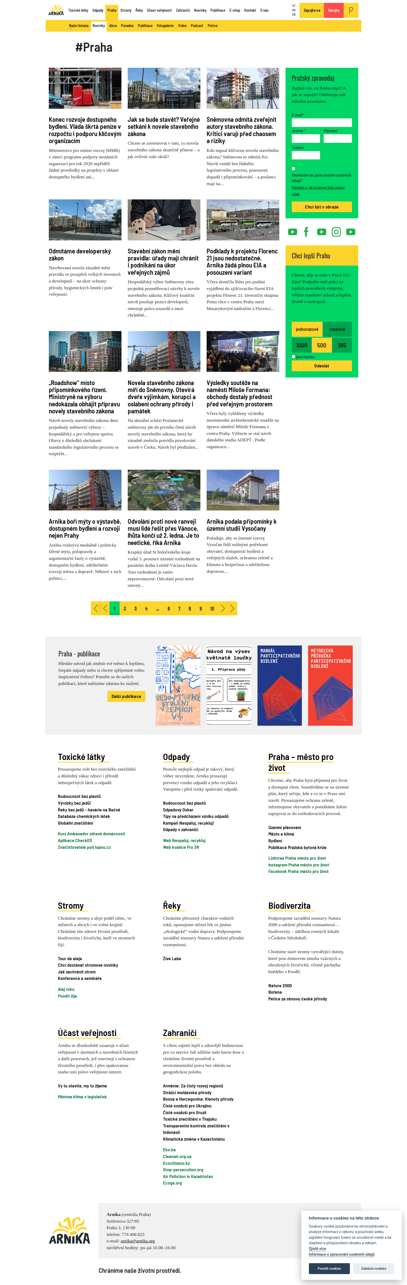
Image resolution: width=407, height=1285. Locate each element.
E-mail (298, 114)
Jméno (299, 130)
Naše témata (79, 26)
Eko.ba (169, 1149)
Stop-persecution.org (183, 1169)
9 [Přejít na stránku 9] (201, 608)
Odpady (97, 10)
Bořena (275, 991)
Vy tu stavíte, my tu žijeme (82, 1085)
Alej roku (66, 988)
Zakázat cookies (373, 1268)
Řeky (139, 10)
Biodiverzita (289, 904)
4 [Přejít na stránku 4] (146, 608)
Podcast (197, 25)
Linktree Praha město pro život (297, 857)
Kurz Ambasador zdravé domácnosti (91, 833)
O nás (264, 10)
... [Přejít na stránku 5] (157, 608)
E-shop (234, 10)
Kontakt (250, 10)
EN (293, 14)
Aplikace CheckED (75, 840)
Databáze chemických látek (84, 816)
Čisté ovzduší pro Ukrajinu (187, 1105)
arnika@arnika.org (138, 1240)
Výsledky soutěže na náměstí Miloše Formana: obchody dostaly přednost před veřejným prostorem (240, 393)
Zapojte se (312, 10)
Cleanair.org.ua (177, 1156)
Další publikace (126, 696)
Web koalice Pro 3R (181, 847)
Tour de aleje (70, 958)
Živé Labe (172, 958)
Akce (113, 25)
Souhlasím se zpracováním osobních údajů (321, 177)
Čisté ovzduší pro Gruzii (184, 1111)
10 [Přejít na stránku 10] (212, 608)
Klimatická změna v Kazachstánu (194, 1138)
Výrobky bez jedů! (74, 802)
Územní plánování (284, 827)
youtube (293, 229)
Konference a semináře (80, 978)
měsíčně (337, 329)
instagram (336, 229)
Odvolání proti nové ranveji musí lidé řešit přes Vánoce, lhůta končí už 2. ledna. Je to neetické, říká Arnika (163, 531)
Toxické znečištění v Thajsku (190, 1118)
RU (293, 10)
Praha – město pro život (301, 762)
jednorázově (307, 329)
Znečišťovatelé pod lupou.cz (84, 847)
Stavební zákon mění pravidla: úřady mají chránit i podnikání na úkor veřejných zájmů (163, 261)
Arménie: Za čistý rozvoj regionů (193, 1085)
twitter (322, 229)
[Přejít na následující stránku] (223, 608)
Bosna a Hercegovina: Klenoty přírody (198, 1098)
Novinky (200, 10)
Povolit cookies (329, 1268)
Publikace (218, 10)
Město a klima (281, 833)
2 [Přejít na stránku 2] (125, 608)
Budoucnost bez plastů (79, 796)
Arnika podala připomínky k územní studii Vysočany (242, 524)
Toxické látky (78, 10)
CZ (293, 5)
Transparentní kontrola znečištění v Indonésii (196, 1128)
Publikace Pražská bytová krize (297, 847)
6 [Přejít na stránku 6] (169, 608)
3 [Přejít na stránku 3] (135, 608)
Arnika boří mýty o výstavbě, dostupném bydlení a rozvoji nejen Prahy (85, 528)
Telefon (298, 147)
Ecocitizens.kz (176, 1162)
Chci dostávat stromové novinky (88, 964)
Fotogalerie (165, 25)
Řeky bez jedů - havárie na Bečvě (89, 809)
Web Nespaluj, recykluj (184, 840)
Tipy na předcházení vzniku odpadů (196, 816)
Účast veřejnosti (159, 10)
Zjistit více (317, 1249)
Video (182, 25)
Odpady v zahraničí (180, 829)
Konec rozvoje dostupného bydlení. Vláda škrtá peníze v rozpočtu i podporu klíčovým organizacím (85, 129)
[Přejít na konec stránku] (232, 608)
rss (348, 229)
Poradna (127, 25)
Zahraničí (183, 10)
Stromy (125, 10)
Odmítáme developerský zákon (80, 254)
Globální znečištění (75, 822)
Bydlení (275, 840)
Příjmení (331, 130)
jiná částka (305, 356)
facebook (307, 229)
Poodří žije (67, 995)
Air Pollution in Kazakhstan (188, 1176)
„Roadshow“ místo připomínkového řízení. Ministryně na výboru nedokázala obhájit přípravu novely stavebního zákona (84, 397)
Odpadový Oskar (178, 809)
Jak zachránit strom (77, 971)
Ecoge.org (172, 1182)
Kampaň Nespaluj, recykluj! (188, 822)
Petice (213, 25)
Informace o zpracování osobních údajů (342, 1254)
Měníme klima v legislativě (82, 1096)
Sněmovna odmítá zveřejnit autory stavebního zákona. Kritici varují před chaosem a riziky (241, 129)
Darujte (334, 10)
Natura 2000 (280, 985)
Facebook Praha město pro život (298, 871)
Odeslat (321, 365)
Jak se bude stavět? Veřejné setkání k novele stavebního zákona (164, 126)
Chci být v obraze (321, 207)
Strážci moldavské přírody (187, 1092)
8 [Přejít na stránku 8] (190, 608)
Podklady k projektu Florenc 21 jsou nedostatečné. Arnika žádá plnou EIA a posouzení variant (242, 261)
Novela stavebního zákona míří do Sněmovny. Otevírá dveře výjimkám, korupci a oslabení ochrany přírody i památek (162, 397)
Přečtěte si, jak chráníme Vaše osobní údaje (318, 190)
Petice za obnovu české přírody (297, 998)
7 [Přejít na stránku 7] (179, 608)
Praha (111, 10)
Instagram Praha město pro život (298, 864)
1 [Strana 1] (114, 608)
